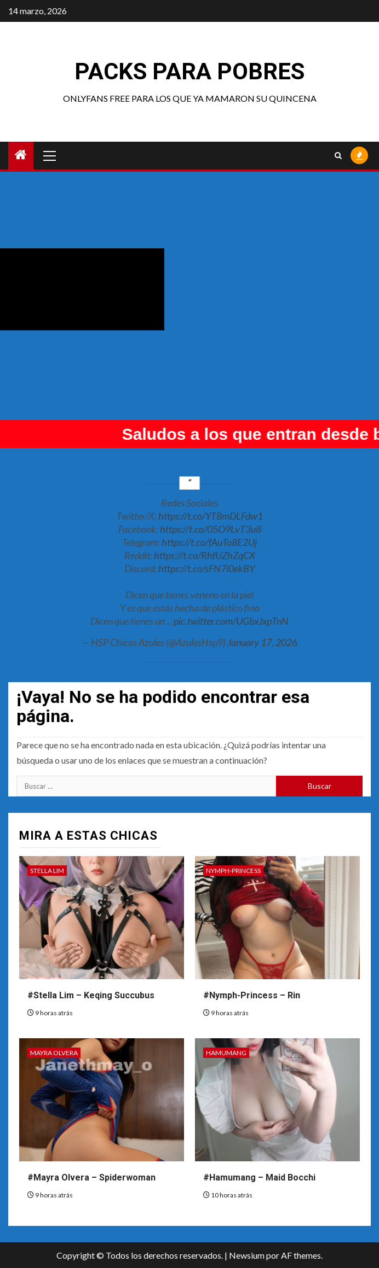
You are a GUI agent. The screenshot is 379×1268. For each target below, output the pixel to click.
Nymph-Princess (233, 870)
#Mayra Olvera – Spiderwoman (91, 1177)
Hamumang (226, 1053)
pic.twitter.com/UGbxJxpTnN (231, 621)
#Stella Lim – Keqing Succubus (90, 995)
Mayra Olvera (54, 1053)
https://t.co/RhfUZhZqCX (204, 555)
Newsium (247, 1255)
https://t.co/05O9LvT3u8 (210, 529)
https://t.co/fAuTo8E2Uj (209, 542)
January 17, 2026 (262, 642)
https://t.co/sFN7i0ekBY (206, 568)
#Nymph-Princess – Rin (251, 995)
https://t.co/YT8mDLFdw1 (210, 516)
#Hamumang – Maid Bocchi (259, 1177)
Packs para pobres (189, 71)
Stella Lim (47, 870)
